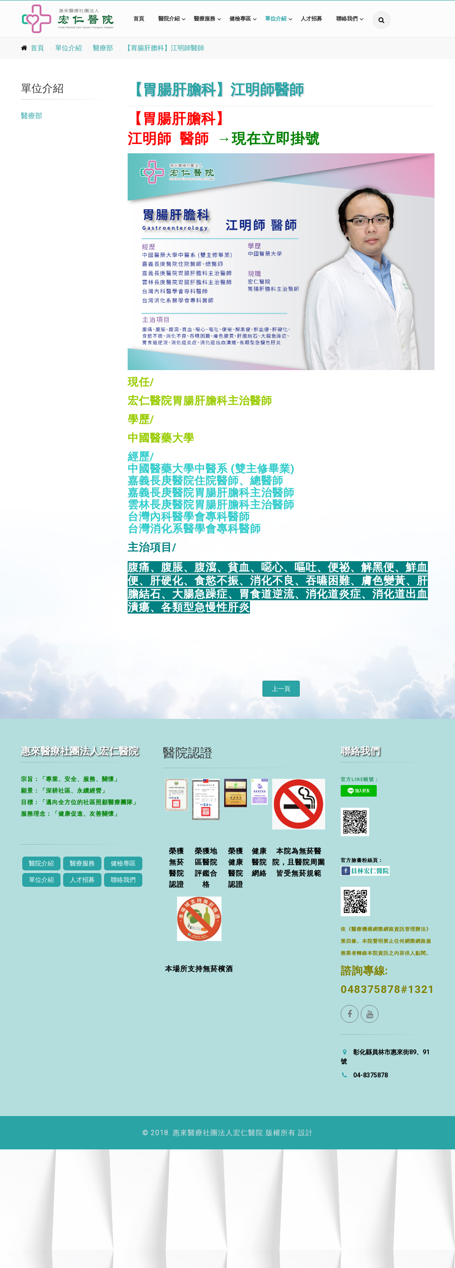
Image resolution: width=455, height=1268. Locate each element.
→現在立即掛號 (268, 138)
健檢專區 (240, 19)
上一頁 (281, 688)
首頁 (138, 19)
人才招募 (311, 19)
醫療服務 (204, 19)
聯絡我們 (347, 19)
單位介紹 (275, 19)
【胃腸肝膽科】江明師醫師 (164, 48)
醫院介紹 (169, 19)
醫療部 (103, 48)
